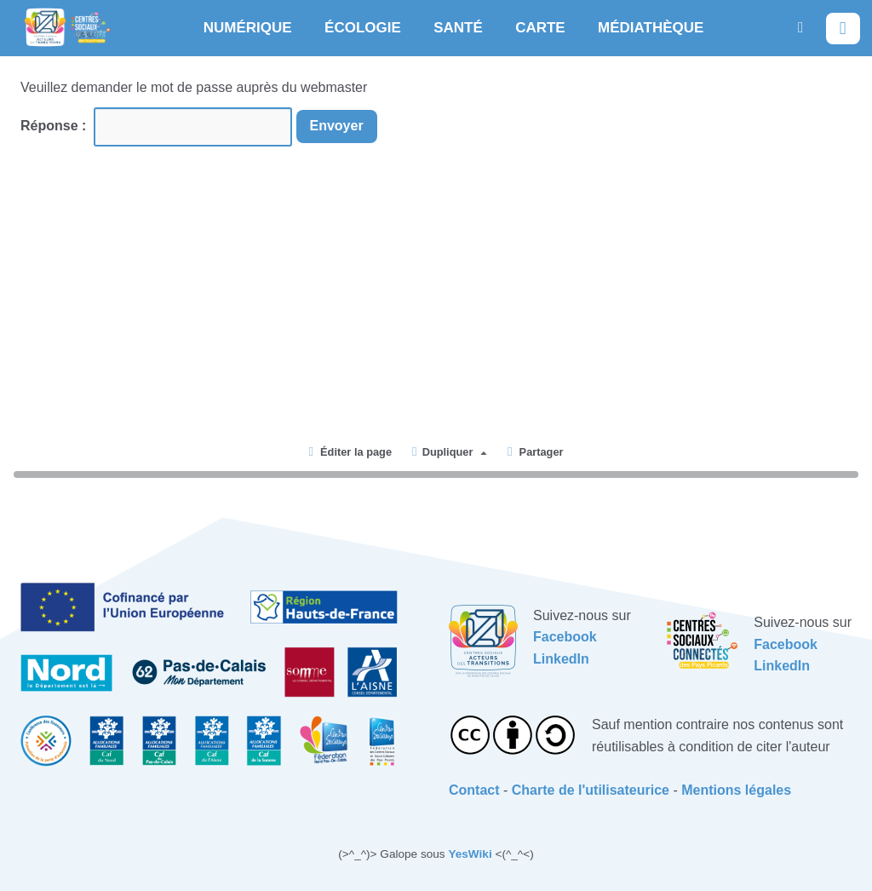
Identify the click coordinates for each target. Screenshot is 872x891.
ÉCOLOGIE (362, 28)
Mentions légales (736, 790)
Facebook (565, 636)
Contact (474, 790)
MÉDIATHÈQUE (650, 28)
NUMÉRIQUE (248, 28)
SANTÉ (458, 28)
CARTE (540, 28)
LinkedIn (561, 659)
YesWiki (469, 854)
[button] (800, 27)
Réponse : (55, 125)
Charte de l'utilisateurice (590, 790)
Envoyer (337, 125)
